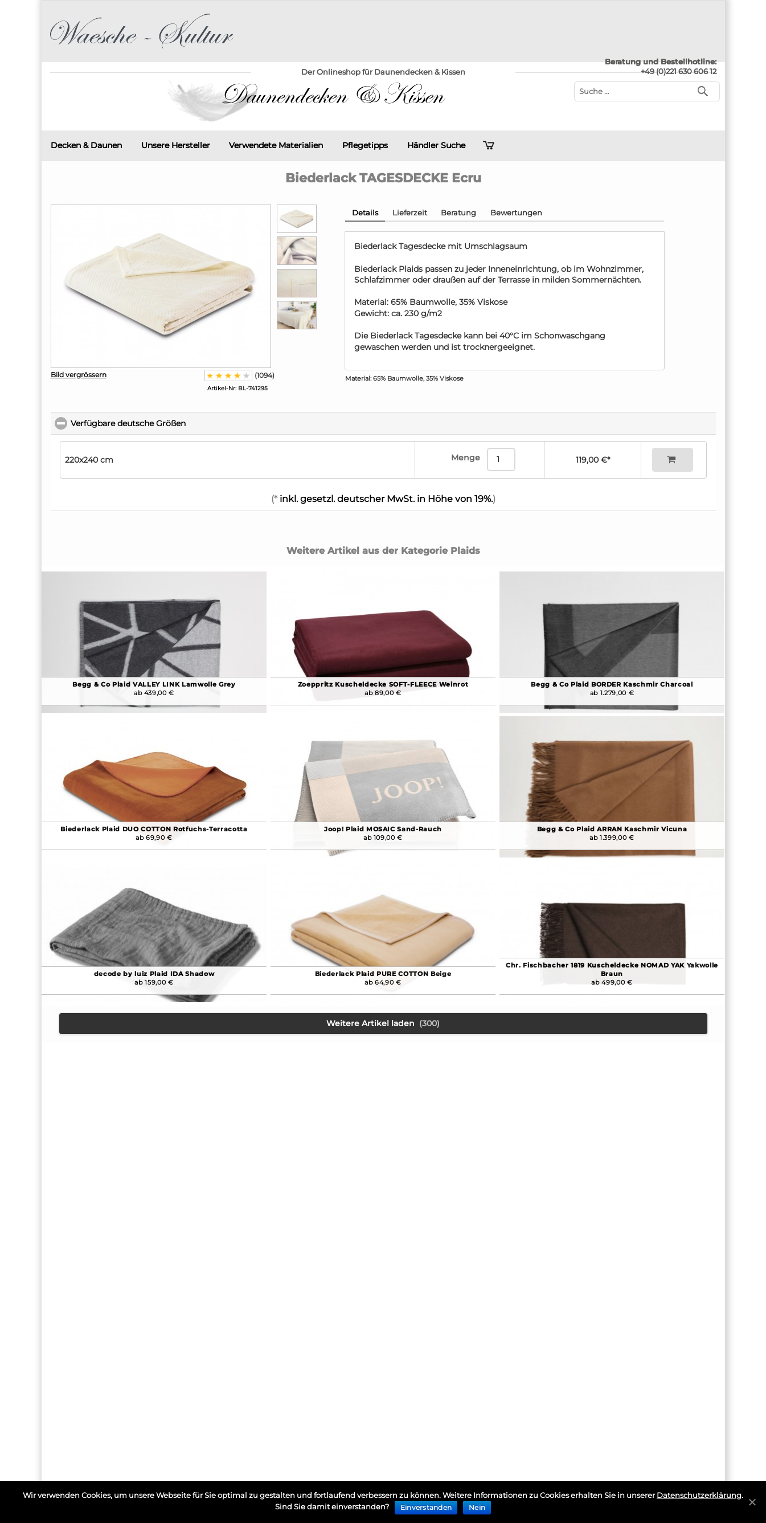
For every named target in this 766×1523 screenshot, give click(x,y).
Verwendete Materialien (276, 145)
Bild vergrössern (78, 374)
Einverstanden (426, 1507)
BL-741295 (237, 388)
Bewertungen (516, 212)
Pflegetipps (365, 145)
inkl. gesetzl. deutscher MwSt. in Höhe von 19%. (385, 498)
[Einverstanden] (751, 1502)
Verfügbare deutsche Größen (179, 423)
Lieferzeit (409, 212)
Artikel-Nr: (221, 388)
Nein (477, 1507)
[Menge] (501, 459)
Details (365, 212)
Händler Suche (436, 145)
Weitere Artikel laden (383, 1023)
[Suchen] (705, 90)
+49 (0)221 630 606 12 (678, 71)
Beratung (458, 212)
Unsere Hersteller (175, 145)
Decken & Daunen (86, 145)
